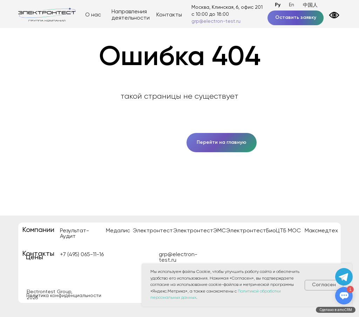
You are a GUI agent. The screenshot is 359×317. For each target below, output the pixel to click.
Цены (34, 257)
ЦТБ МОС (288, 231)
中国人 (310, 5)
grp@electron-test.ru (216, 21)
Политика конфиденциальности (63, 295)
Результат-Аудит (74, 233)
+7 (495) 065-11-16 (82, 255)
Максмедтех (321, 231)
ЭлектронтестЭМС (199, 231)
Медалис (118, 231)
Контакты (169, 15)
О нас (93, 15)
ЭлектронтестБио (251, 231)
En (291, 4)
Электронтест (153, 231)
